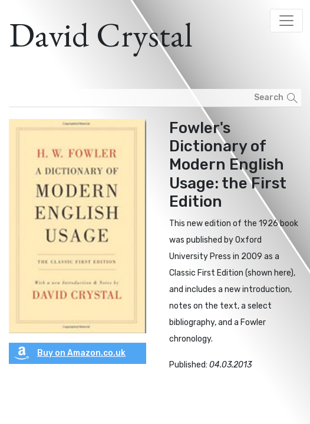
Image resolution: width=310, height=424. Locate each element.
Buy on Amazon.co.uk (70, 353)
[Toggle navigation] (286, 20)
